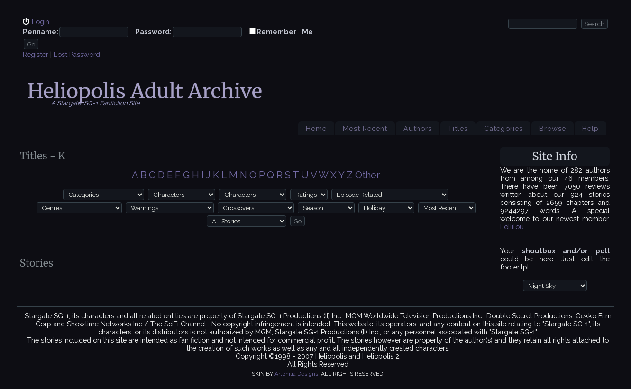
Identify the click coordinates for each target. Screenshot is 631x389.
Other (367, 175)
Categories (503, 128)
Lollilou (512, 226)
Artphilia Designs (296, 373)
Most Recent (365, 128)
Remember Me (284, 32)
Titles (458, 128)
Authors (417, 128)
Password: (153, 32)
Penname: (40, 32)
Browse (552, 128)
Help (590, 128)
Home (316, 128)
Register (35, 54)
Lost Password (77, 54)
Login (40, 22)
